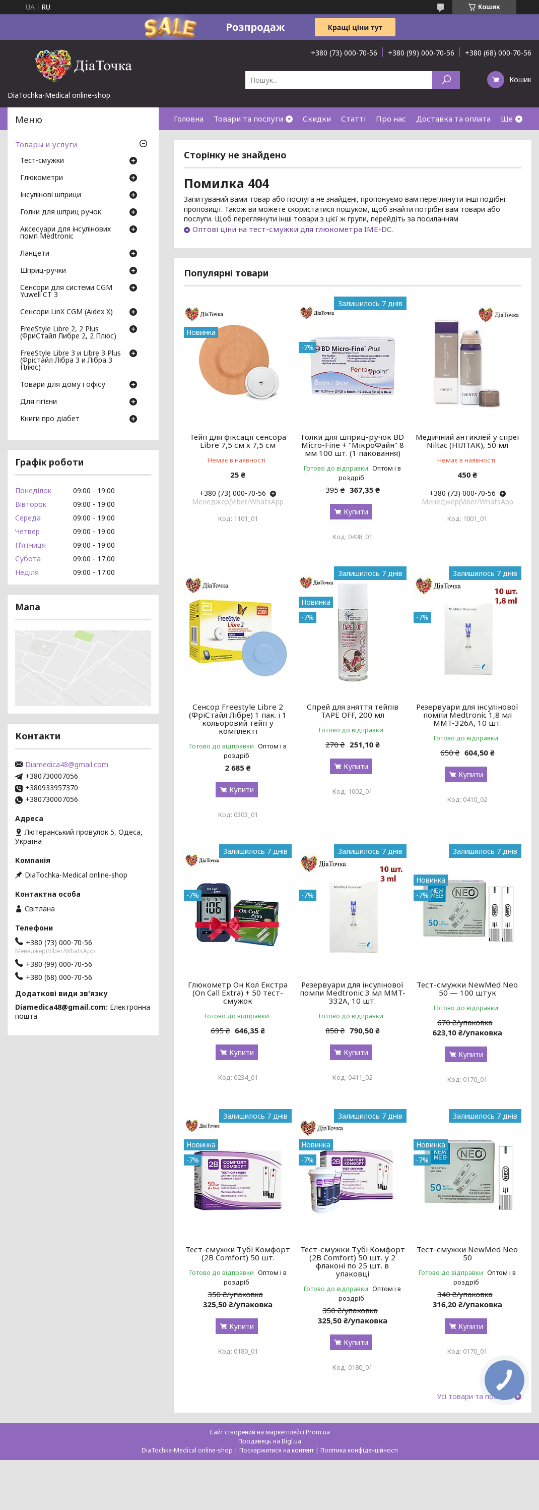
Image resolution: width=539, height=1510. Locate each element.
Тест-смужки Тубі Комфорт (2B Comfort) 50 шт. (237, 1253)
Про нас (391, 118)
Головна (189, 118)
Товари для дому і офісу (62, 385)
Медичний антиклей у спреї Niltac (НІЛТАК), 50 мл (467, 441)
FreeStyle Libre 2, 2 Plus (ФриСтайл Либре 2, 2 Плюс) (68, 332)
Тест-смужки (42, 161)
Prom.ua (318, 1432)
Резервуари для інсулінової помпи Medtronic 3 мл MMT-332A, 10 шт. (353, 992)
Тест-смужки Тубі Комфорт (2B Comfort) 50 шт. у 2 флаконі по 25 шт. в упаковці (352, 1261)
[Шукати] (446, 80)
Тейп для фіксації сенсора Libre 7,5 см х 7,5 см (237, 441)
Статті (353, 118)
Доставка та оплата (453, 118)
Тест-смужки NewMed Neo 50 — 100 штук (467, 988)
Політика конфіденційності (359, 1450)
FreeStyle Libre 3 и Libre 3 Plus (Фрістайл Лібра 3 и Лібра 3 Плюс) (70, 361)
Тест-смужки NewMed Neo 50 (467, 1253)
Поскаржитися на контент (276, 1450)
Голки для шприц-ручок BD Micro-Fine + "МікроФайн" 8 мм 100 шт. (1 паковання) (352, 445)
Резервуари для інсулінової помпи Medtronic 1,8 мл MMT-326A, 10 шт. (467, 715)
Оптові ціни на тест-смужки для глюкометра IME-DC (291, 229)
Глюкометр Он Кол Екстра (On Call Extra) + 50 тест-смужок (238, 992)
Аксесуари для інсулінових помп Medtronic (65, 233)
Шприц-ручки (43, 271)
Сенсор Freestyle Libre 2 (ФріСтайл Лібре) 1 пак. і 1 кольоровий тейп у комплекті (238, 719)
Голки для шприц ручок (60, 212)
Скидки (317, 118)
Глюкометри (41, 178)
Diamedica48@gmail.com (66, 764)
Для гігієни (38, 402)
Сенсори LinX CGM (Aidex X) (66, 312)
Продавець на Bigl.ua (269, 1441)
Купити (356, 511)
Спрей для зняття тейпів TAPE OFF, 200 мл (352, 711)
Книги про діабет (50, 419)
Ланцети (34, 254)
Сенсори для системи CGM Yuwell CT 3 (66, 291)
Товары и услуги (46, 144)
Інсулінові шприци (50, 195)
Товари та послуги (248, 118)
